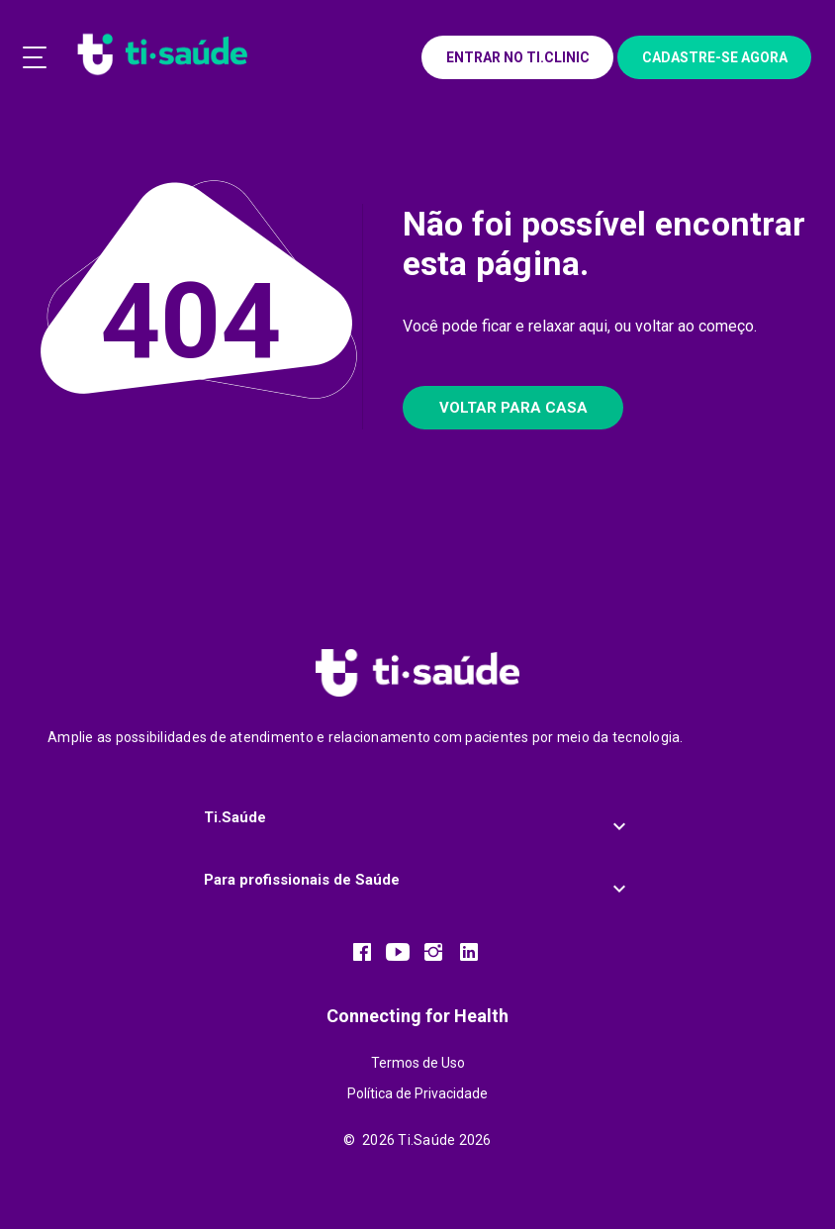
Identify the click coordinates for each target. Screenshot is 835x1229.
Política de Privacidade (417, 1093)
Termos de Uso (418, 1063)
